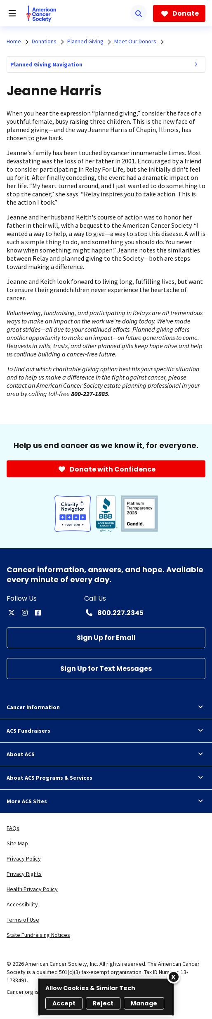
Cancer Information (106, 707)
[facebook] (38, 613)
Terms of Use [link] (23, 919)
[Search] (138, 13)
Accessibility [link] (22, 904)
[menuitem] (196, 64)
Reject (103, 1003)
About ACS (106, 754)
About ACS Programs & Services (106, 778)
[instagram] (25, 613)
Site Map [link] (17, 843)
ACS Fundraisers (106, 731)
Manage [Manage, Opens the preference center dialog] (144, 1003)
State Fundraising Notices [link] (38, 935)
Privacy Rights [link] (24, 873)
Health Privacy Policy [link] (32, 889)
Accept (63, 1003)
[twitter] (11, 613)
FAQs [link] (13, 828)
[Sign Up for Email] (106, 638)
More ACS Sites (106, 801)
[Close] (173, 977)
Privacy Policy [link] (24, 858)
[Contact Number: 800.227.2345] (114, 613)
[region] (106, 997)
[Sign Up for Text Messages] (106, 668)
